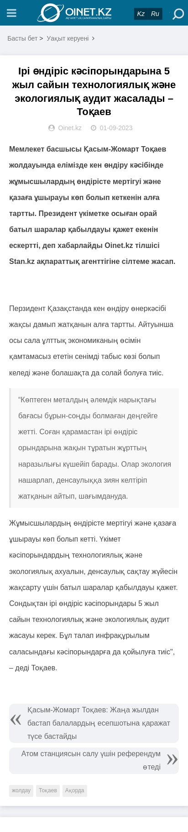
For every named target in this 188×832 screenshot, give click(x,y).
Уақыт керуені (68, 38)
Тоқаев (48, 790)
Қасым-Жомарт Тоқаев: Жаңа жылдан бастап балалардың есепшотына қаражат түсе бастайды (98, 723)
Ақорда (74, 790)
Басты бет (22, 38)
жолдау (21, 790)
